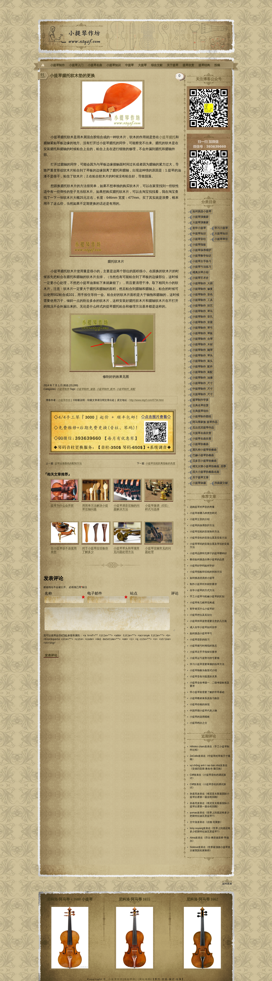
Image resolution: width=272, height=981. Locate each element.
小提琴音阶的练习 (200, 639)
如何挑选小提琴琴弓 (201, 633)
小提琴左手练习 (201, 261)
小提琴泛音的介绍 (200, 519)
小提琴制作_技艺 (202, 305)
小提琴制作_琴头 (202, 355)
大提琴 (142, 65)
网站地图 (145, 979)
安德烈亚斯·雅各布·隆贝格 (206, 768)
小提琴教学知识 (201, 255)
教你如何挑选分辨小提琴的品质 (207, 559)
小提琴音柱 (199, 239)
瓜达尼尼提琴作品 (203, 427)
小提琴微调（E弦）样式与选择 (157, 507)
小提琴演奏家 (200, 216)
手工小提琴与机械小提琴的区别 (207, 596)
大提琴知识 (221, 233)
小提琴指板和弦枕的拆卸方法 (206, 571)
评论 (175, 593)
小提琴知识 (113, 65)
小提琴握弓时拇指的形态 (203, 645)
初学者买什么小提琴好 (202, 608)
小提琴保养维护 (201, 250)
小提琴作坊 (64, 400)
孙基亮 (193, 793)
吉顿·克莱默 (213, 822)
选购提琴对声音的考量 (202, 506)
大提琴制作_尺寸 (202, 394)
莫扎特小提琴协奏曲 (204, 449)
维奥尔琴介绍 (200, 272)
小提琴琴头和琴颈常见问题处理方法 (126, 550)
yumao (193, 812)
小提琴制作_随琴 (202, 350)
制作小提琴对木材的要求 (203, 584)
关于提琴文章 (200, 477)
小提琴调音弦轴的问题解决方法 (126, 507)
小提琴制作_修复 (85, 389)
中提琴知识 (199, 233)
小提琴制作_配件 (106, 389)
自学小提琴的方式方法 (202, 590)
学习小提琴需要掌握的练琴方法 (207, 664)
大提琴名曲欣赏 (201, 433)
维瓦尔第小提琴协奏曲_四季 (209, 466)
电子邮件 (94, 593)
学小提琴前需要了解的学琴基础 (207, 692)
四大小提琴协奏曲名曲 (205, 471)
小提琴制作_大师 (202, 283)
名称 (48, 593)
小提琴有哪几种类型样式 (203, 513)
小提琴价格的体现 (200, 704)
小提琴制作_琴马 (202, 311)
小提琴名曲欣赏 (201, 438)
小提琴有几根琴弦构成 (202, 602)
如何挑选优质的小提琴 (202, 578)
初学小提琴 (199, 228)
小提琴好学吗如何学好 (202, 565)
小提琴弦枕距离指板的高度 (160, 463)
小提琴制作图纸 (201, 416)
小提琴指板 (199, 244)
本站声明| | (131, 979)
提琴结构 (204, 65)
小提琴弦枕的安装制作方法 (204, 531)
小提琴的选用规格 (200, 716)
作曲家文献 (221, 483)
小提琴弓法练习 (201, 266)
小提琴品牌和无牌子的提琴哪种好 (208, 553)
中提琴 (129, 65)
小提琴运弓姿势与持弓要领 (204, 658)
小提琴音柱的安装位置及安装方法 (208, 537)
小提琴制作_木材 (202, 344)
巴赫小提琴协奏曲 (203, 455)
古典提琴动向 (200, 410)
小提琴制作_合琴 (202, 338)
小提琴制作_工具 (202, 300)
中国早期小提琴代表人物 (203, 710)
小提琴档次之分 (198, 722)
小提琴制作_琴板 (202, 333)
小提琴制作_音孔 (202, 316)
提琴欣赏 (188, 65)
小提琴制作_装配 (125, 389)
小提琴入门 (76, 65)
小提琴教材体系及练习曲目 (204, 698)
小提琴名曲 (95, 65)
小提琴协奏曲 (200, 444)
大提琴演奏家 (200, 222)
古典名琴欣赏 (200, 405)
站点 (133, 593)
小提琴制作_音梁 (202, 322)
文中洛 (193, 822)
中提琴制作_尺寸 (202, 388)
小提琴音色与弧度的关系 (203, 676)
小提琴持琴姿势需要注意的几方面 (208, 621)
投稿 (217, 65)
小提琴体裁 (199, 483)
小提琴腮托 (167, 137)
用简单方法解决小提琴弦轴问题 (95, 507)
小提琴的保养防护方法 (202, 525)
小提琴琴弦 (221, 239)
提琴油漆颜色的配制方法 (68, 463)
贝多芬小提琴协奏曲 (204, 460)
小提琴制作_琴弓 (202, 327)
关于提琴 (172, 65)
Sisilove (194, 847)
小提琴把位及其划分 (201, 614)
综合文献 (157, 65)
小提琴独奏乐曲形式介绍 (203, 670)
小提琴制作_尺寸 (202, 383)
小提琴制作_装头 (202, 361)
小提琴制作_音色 (202, 294)
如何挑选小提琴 (201, 211)
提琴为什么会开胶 (62, 505)
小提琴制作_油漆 (202, 377)
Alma (192, 837)
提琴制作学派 (200, 399)
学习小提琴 (221, 228)
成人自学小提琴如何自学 (203, 627)
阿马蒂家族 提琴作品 (204, 422)
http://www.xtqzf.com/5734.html (146, 400)
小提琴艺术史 (200, 277)
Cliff (192, 774)
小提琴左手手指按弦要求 (203, 651)
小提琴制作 (57, 65)
